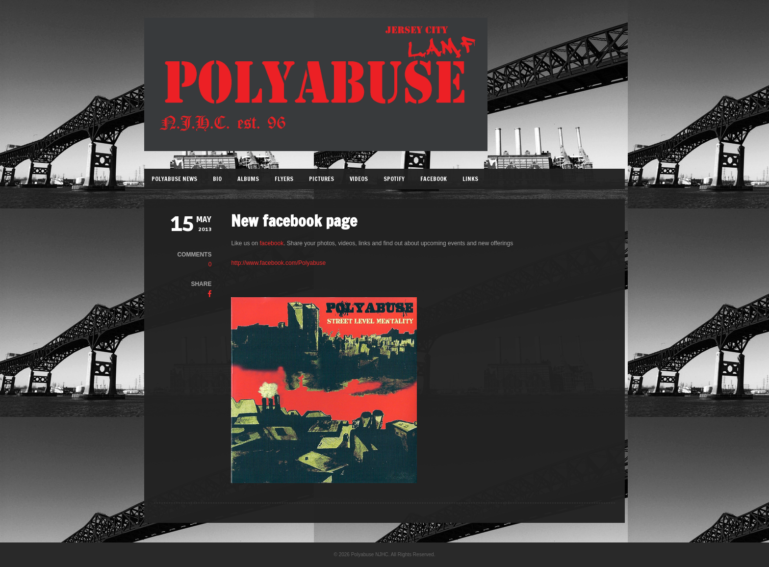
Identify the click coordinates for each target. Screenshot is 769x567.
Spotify (394, 179)
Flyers (284, 179)
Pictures (321, 179)
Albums (248, 179)
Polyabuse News (174, 179)
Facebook (433, 179)
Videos (359, 179)
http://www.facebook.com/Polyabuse (278, 262)
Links (470, 179)
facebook (271, 243)
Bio (217, 179)
